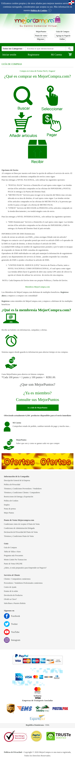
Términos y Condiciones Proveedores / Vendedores (23, 489)
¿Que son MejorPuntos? (37, 384)
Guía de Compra (62, 32)
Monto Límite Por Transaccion (15, 560)
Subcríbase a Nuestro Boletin (15, 603)
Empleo (7, 505)
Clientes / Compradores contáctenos (17, 579)
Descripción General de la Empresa (17, 480)
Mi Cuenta (56, 54)
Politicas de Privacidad (13, 752)
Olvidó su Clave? (10, 599)
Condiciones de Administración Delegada (19, 528)
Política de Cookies (39, 10)
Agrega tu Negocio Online (63, 37)
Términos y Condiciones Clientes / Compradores (22, 493)
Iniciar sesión (9, 54)
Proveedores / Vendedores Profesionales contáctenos (23, 583)
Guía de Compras (10, 548)
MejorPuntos (41, 32)
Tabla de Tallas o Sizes (12, 552)
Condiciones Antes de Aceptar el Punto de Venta (22, 524)
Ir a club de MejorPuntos (37, 408)
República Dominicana (35, 725)
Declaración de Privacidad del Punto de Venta (21, 532)
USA (47, 725)
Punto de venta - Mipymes (41, 37)
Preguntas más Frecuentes (13, 556)
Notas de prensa (10, 509)
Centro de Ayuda (10, 587)
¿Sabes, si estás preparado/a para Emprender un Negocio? (25, 568)
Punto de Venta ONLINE (13, 564)
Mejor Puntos (9, 513)
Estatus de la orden (11, 591)
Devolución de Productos (13, 595)
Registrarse (33, 54)
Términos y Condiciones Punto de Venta (19, 536)
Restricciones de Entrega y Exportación (18, 497)
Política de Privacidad (12, 485)
